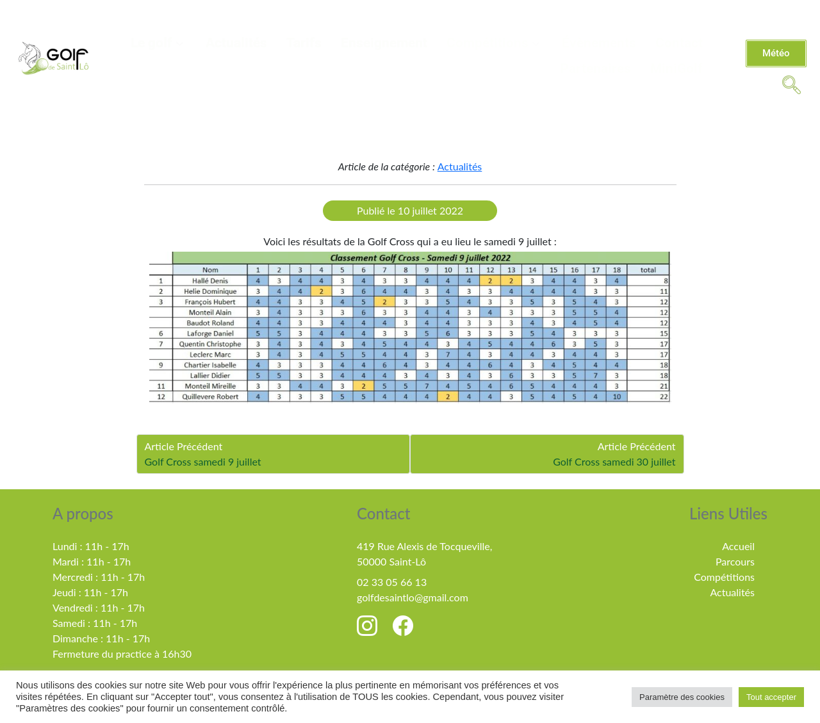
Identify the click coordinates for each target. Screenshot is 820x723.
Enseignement (384, 43)
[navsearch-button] (791, 84)
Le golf (158, 43)
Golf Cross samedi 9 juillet (203, 461)
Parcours (735, 561)
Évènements (599, 43)
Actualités (236, 43)
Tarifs (304, 43)
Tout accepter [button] (771, 697)
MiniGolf (676, 68)
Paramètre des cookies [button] (682, 697)
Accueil (738, 546)
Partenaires (595, 68)
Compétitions (495, 43)
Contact (679, 43)
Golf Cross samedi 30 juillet (614, 461)
